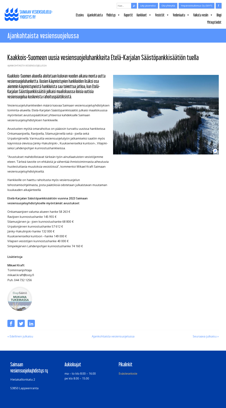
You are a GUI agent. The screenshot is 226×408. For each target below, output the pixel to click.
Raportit (128, 15)
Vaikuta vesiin (203, 15)
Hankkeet (144, 15)
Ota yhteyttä (168, 5)
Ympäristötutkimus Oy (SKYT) (196, 5)
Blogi (219, 15)
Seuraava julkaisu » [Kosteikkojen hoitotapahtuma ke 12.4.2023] (206, 336)
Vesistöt (162, 15)
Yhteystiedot (214, 22)
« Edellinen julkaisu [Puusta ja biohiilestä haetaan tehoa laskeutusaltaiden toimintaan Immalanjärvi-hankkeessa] (20, 336)
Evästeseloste (128, 374)
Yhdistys (113, 15)
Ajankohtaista (95, 15)
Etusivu (80, 15)
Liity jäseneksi (148, 5)
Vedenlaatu (181, 15)
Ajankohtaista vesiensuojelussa (113, 336)
